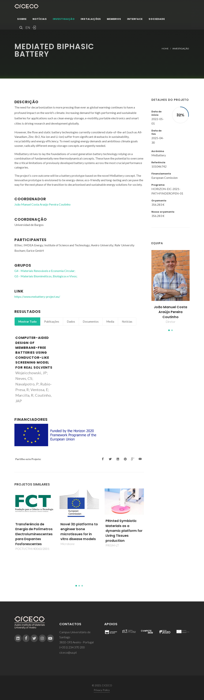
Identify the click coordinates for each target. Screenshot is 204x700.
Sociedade (157, 19)
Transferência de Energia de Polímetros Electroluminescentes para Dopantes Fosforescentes (34, 534)
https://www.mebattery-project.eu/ (37, 296)
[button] (169, 330)
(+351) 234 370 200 (72, 647)
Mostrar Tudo (27, 321)
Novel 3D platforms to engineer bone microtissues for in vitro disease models (79, 531)
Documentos (91, 321)
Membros (114, 19)
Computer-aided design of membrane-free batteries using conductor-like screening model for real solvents (33, 353)
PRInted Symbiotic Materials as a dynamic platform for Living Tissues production (124, 531)
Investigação (64, 19)
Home (165, 48)
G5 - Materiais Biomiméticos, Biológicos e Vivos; (45, 276)
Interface (135, 19)
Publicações (51, 321)
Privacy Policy (102, 690)
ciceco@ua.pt (68, 652)
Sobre (22, 19)
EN (27, 28)
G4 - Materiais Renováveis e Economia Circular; (44, 270)
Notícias (40, 19)
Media (110, 321)
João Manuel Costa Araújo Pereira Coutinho (170, 312)
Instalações (91, 19)
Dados (71, 321)
